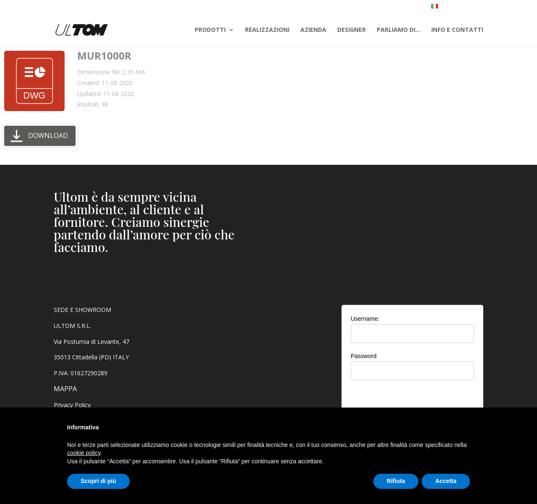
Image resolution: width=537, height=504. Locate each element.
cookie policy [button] (83, 452)
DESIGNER (351, 30)
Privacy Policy (72, 405)
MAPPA (65, 388)
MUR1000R (104, 55)
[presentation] (412, 403)
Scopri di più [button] (98, 481)
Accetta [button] (445, 481)
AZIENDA (313, 30)
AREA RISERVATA (503, 7)
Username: (365, 318)
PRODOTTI (210, 30)
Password (363, 356)
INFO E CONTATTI (457, 30)
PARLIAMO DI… (398, 30)
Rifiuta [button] (396, 481)
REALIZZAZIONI (267, 30)
